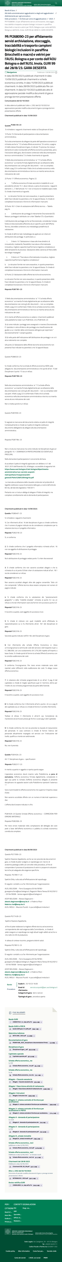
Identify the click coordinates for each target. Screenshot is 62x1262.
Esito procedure (11, 18)
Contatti (18, 1204)
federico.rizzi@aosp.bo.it (15, 904)
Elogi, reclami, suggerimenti (26, 1208)
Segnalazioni (29, 1204)
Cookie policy (10, 1251)
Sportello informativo (17, 1214)
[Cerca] (56, 3)
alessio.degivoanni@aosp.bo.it (17, 901)
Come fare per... (38, 1251)
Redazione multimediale (17, 1221)
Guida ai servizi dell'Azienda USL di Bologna (9, 1218)
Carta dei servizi (20, 1258)
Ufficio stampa (17, 1217)
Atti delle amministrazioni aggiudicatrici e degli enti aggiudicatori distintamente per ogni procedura (29, 14)
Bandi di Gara (10, 10)
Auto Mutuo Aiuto (9, 1215)
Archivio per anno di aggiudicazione (33, 18)
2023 (51, 18)
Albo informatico (24, 1251)
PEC (15, 1208)
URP (15, 1211)
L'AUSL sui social (34, 1258)
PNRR (46, 1258)
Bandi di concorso (9, 1212)
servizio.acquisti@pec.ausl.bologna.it (43, 987)
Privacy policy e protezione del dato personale (9, 1221)
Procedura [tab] (11, 989)
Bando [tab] (9, 984)
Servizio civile (51, 1251)
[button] (56, 72)
